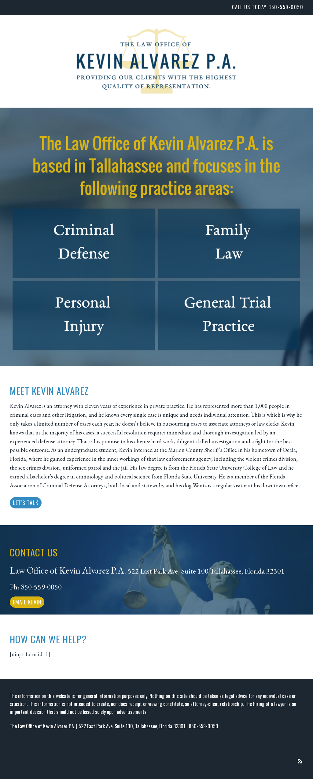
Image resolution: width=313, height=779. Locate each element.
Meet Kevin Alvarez (49, 391)
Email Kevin (27, 602)
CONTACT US (34, 552)
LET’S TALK (26, 503)
